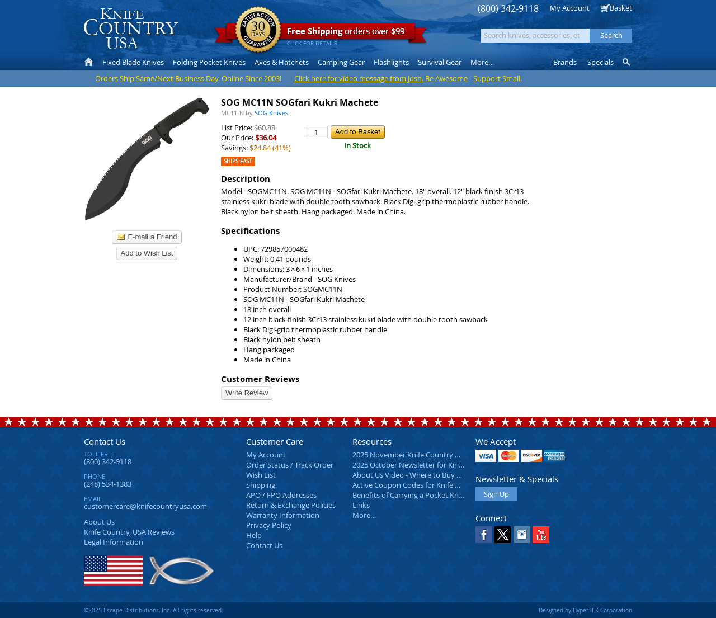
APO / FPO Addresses (281, 495)
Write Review (246, 393)
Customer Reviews (260, 379)
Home (88, 62)
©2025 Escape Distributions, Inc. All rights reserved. (153, 610)
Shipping (260, 485)
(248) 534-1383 (107, 484)
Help (254, 535)
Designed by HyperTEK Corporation (585, 610)
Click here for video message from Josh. (358, 78)
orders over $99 (320, 33)
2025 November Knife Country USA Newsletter (429, 455)
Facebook (483, 534)
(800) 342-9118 (508, 9)
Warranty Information (282, 515)
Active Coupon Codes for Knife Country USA (424, 485)
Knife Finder (627, 62)
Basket (621, 8)
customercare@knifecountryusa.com (145, 506)
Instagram (522, 534)
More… (364, 515)
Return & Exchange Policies (291, 505)
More (482, 62)
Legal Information (113, 542)
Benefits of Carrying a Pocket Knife (409, 495)
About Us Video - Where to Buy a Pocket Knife (427, 475)
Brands (565, 62)
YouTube (541, 534)
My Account (570, 8)
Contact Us (104, 441)
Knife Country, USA (131, 28)
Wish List (261, 475)
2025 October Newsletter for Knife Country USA (430, 465)
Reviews (129, 532)
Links (361, 505)
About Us (99, 522)
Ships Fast (238, 161)
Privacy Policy (268, 525)
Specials (600, 62)
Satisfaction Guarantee (258, 30)
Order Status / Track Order (289, 465)
